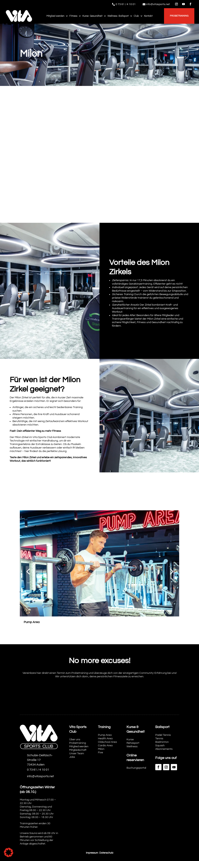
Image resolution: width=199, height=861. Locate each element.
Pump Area (105, 735)
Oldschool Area (107, 742)
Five (100, 752)
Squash (160, 745)
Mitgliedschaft (77, 750)
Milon (101, 749)
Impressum (92, 852)
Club (136, 16)
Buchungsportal (136, 768)
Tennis (159, 738)
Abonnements (164, 749)
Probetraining (179, 16)
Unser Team (76, 753)
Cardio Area (105, 745)
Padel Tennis (163, 735)
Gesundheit (96, 16)
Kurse (85, 16)
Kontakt (148, 16)
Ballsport (124, 16)
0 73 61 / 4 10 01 (126, 4)
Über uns (74, 739)
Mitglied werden (55, 16)
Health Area (105, 738)
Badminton (162, 742)
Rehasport (133, 743)
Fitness (73, 16)
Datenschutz (106, 852)
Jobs (72, 757)
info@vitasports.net (158, 4)
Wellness (112, 16)
